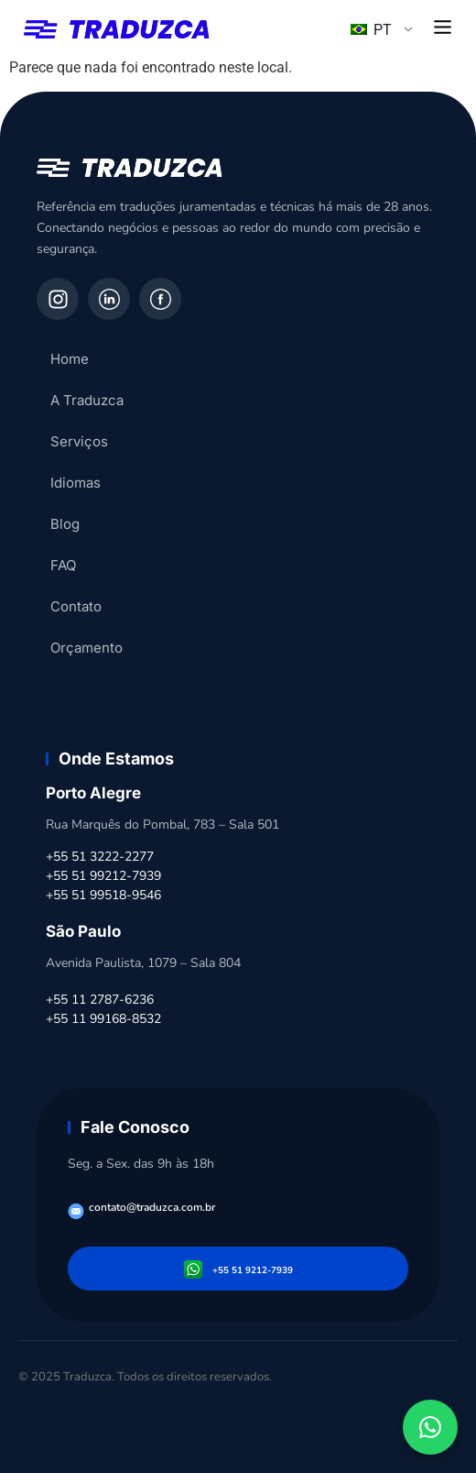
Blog (65, 524)
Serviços (79, 441)
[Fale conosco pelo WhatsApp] (430, 1427)
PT (371, 29)
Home (69, 359)
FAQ (63, 565)
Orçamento (86, 647)
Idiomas (75, 482)
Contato (76, 606)
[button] (443, 28)
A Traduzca (87, 400)
